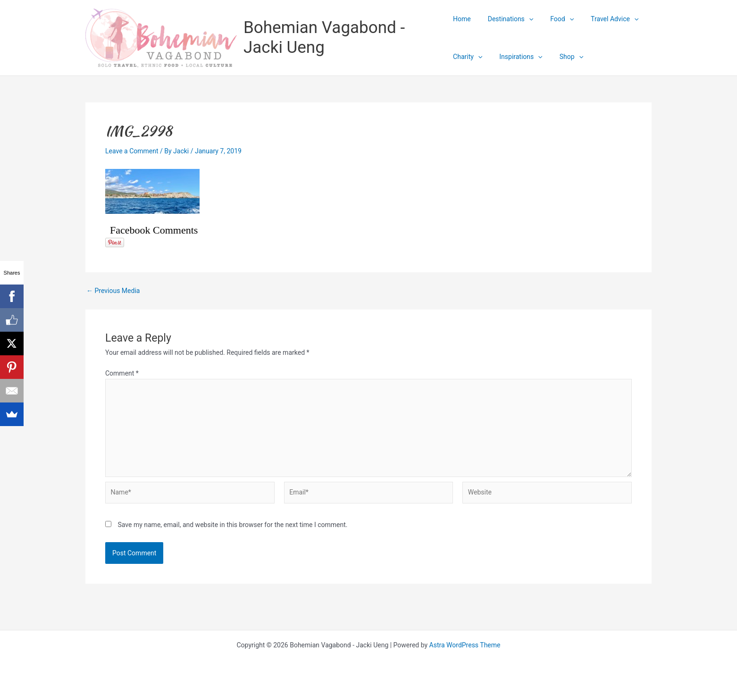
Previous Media (113, 290)
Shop (564, 56)
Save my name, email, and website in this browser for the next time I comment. (232, 524)
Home (462, 19)
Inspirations (516, 56)
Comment (122, 373)
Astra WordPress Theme (465, 645)
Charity (467, 56)
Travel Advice (603, 19)
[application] (525, 19)
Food (554, 19)
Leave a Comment (132, 151)
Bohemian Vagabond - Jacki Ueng (324, 37)
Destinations (506, 19)
